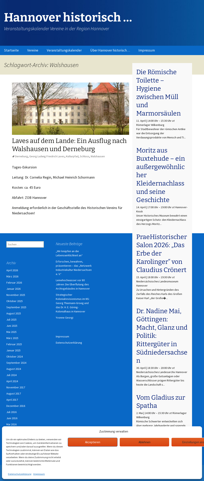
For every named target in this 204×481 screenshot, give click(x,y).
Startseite (11, 50)
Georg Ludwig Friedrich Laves (47, 156)
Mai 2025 (11, 332)
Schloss (84, 156)
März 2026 (12, 276)
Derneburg (21, 156)
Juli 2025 (11, 319)
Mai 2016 (11, 424)
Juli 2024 (11, 375)
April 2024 (12, 381)
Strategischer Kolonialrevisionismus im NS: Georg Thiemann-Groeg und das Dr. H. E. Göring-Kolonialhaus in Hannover (72, 303)
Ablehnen (144, 442)
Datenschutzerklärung (19, 473)
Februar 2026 (14, 282)
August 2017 (13, 393)
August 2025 (13, 313)
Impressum (39, 473)
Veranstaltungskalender (64, 50)
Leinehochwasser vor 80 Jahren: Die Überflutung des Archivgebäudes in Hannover (73, 284)
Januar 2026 (13, 289)
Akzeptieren (92, 442)
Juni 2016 (11, 418)
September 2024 (16, 362)
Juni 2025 (11, 325)
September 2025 (16, 307)
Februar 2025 (14, 344)
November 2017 (15, 387)
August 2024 (13, 369)
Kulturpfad (72, 156)
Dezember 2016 (15, 406)
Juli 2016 (11, 412)
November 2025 (15, 295)
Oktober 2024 (14, 356)
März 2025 (12, 338)
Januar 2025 (13, 350)
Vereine (32, 50)
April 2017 (12, 399)
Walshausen (98, 156)
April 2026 (12, 270)
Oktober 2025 (14, 301)
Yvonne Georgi (64, 317)
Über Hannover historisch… (110, 50)
